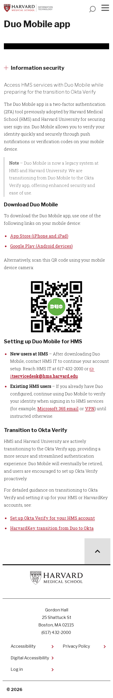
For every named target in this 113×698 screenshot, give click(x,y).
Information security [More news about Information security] (37, 68)
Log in (17, 669)
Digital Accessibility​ (30, 657)
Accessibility (23, 646)
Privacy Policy (76, 646)
